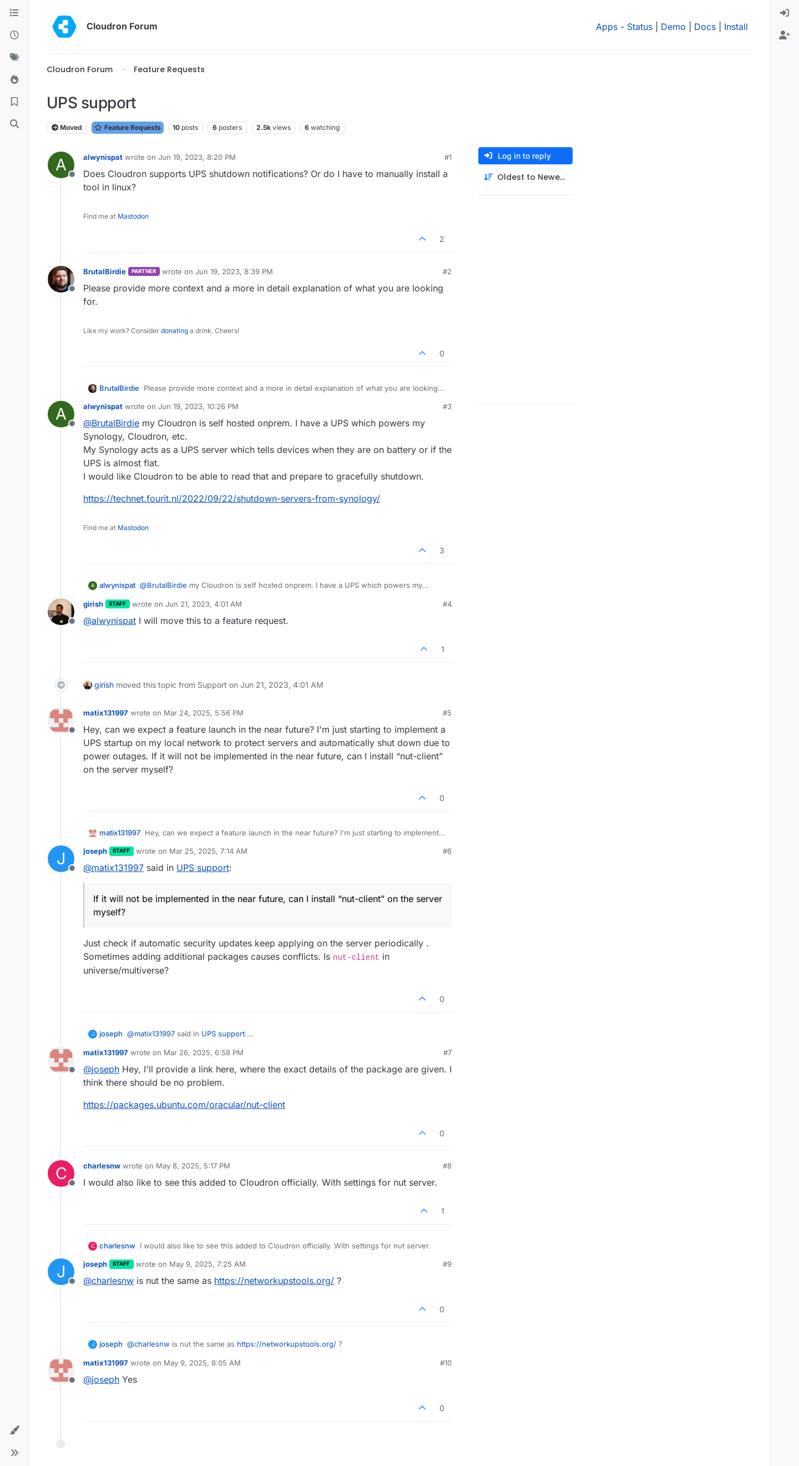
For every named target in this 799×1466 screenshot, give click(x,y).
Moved (67, 127)
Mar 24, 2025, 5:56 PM (204, 712)
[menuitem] (785, 13)
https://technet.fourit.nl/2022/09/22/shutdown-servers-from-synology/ (231, 498)
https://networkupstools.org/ (274, 1280)
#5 (447, 712)
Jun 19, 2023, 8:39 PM (234, 271)
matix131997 (105, 712)
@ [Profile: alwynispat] (109, 620)
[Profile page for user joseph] (61, 858)
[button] (14, 1430)
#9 (447, 1264)
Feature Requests (127, 127)
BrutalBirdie (104, 271)
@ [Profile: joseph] (101, 1069)
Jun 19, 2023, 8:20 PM (197, 157)
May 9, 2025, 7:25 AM (207, 1264)
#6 (447, 851)
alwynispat (103, 157)
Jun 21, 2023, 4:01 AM (203, 604)
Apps (607, 26)
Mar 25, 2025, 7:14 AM (208, 851)
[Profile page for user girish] (61, 611)
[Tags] (14, 58)
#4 (447, 604)
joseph (95, 851)
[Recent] (14, 35)
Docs (705, 26)
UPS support (202, 867)
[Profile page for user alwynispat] (61, 165)
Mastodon (133, 216)
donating (174, 330)
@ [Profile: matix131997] (113, 867)
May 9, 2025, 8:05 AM (202, 1362)
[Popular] (14, 80)
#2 (447, 271)
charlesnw (101, 1165)
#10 (446, 1362)
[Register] (785, 35)
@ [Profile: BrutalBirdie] (111, 423)
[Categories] (14, 13)
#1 (448, 157)
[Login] (785, 13)
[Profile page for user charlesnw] (61, 1173)
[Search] (14, 124)
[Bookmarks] (14, 102)
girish (93, 604)
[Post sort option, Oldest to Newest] (525, 177)
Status (640, 26)
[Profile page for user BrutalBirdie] (61, 279)
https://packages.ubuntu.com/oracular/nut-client (184, 1104)
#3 (447, 406)
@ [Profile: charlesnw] (108, 1280)
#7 (447, 1052)
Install (736, 26)
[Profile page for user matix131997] (61, 720)
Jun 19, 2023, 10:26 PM (198, 406)
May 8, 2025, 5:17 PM (193, 1165)
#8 (447, 1165)
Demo (673, 26)
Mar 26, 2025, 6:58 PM (204, 1052)
